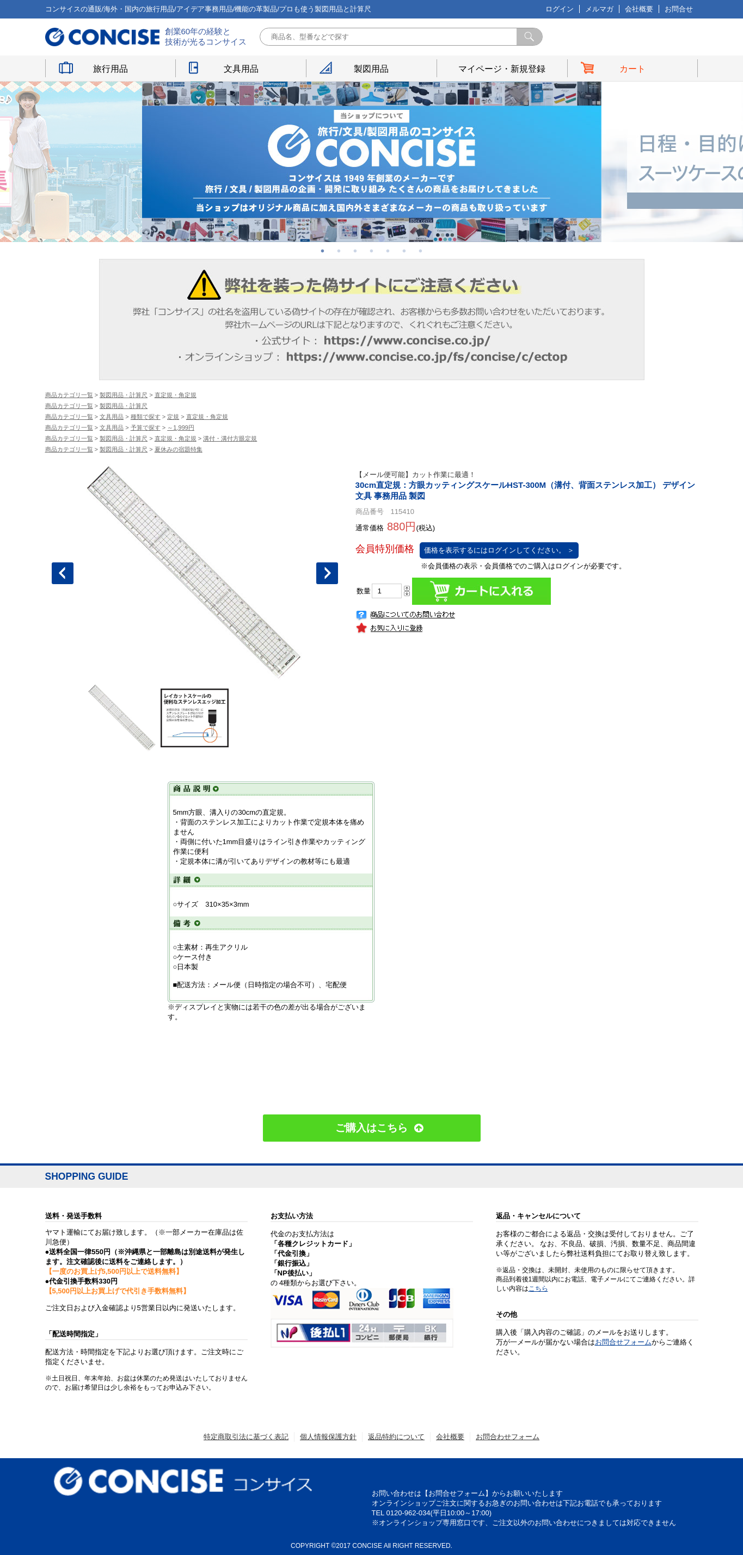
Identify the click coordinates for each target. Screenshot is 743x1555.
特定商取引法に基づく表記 (246, 1437)
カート (632, 68)
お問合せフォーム (623, 1342)
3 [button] (355, 250)
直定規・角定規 (176, 395)
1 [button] (322, 250)
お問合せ (679, 9)
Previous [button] (62, 573)
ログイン (559, 9)
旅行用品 (110, 68)
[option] (371, 162)
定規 (173, 416)
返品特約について (396, 1437)
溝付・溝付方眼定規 (230, 438)
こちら (538, 1288)
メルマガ (599, 9)
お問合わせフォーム (507, 1437)
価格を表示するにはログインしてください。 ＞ (499, 550)
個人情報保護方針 (328, 1437)
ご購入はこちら (371, 1127)
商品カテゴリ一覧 (69, 395)
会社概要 (639, 9)
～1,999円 (180, 427)
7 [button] (420, 250)
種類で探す (146, 416)
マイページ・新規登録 (501, 68)
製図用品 (371, 68)
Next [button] (327, 573)
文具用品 (241, 68)
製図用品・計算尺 (124, 395)
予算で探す (146, 427)
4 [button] (371, 250)
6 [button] (404, 250)
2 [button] (339, 250)
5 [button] (388, 250)
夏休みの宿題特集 (178, 449)
